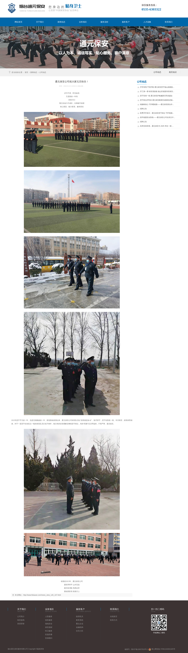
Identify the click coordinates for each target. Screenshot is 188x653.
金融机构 (79, 627)
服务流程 (104, 22)
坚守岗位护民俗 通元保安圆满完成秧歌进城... (167, 100)
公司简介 (20, 616)
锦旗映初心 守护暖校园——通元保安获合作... (167, 104)
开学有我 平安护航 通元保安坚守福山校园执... (167, 87)
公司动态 (42, 72)
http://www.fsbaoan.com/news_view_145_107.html (42, 595)
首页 (26, 72)
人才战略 (147, 22)
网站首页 (18, 22)
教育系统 (79, 620)
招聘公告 (153, 109)
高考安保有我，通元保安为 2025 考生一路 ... (166, 126)
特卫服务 (48, 631)
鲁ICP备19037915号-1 (139, 649)
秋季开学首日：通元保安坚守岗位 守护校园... (167, 113)
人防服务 (48, 616)
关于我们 (40, 22)
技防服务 (48, 620)
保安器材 (48, 627)
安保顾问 (48, 638)
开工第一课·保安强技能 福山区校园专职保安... (167, 91)
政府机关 (79, 616)
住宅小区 (79, 631)
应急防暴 (48, 634)
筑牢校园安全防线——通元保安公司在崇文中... (167, 117)
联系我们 (169, 22)
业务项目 (83, 22)
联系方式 (113, 620)
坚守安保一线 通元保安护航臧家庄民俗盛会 (166, 96)
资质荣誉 (20, 624)
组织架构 (20, 620)
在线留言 (113, 616)
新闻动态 (61, 22)
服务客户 (126, 22)
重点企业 (79, 624)
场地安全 (48, 624)
